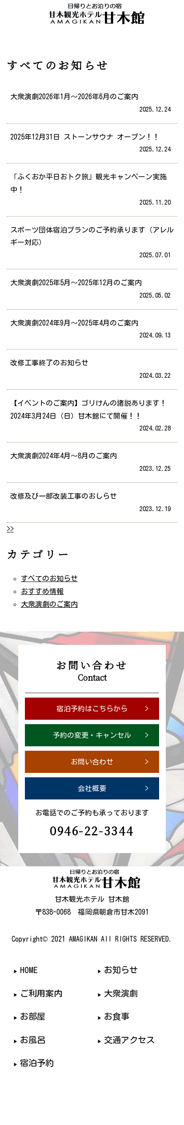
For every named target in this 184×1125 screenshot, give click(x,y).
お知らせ (121, 970)
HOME (29, 970)
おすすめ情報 (42, 591)
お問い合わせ (92, 761)
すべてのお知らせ (49, 578)
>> (10, 528)
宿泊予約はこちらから (92, 708)
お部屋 (32, 1016)
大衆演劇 (121, 993)
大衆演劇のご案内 (49, 604)
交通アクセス (129, 1040)
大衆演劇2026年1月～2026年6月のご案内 (89, 104)
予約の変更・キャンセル (92, 735)
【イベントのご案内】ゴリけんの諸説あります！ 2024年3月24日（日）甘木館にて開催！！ (90, 417)
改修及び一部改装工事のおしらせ (89, 504)
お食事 (116, 1016)
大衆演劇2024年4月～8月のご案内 (89, 463)
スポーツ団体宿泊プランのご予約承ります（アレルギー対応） (90, 244)
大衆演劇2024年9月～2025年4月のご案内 (89, 330)
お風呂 (32, 1040)
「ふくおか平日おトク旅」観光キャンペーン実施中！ (89, 191)
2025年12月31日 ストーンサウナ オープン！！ (89, 144)
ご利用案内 (41, 993)
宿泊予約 (37, 1063)
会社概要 (92, 788)
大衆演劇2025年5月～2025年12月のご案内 (89, 290)
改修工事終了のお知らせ (89, 370)
